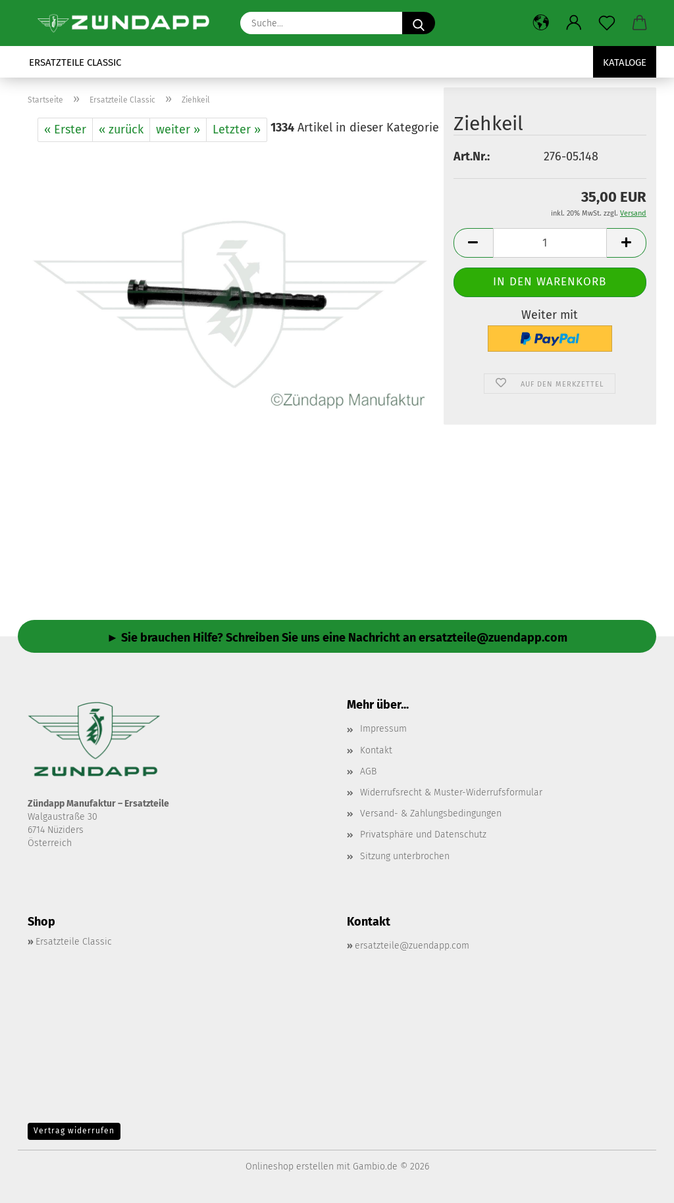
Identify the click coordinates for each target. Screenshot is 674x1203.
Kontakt (376, 750)
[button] (541, 23)
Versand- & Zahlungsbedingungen (431, 813)
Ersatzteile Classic (75, 62)
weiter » (178, 129)
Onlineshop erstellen (290, 1166)
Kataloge (624, 62)
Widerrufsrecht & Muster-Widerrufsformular (451, 792)
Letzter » (237, 129)
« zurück (121, 129)
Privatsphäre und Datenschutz (423, 834)
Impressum (383, 728)
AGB (368, 771)
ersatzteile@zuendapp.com (412, 945)
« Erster (65, 129)
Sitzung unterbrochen (405, 856)
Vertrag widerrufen (74, 1130)
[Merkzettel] (606, 23)
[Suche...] (418, 23)
